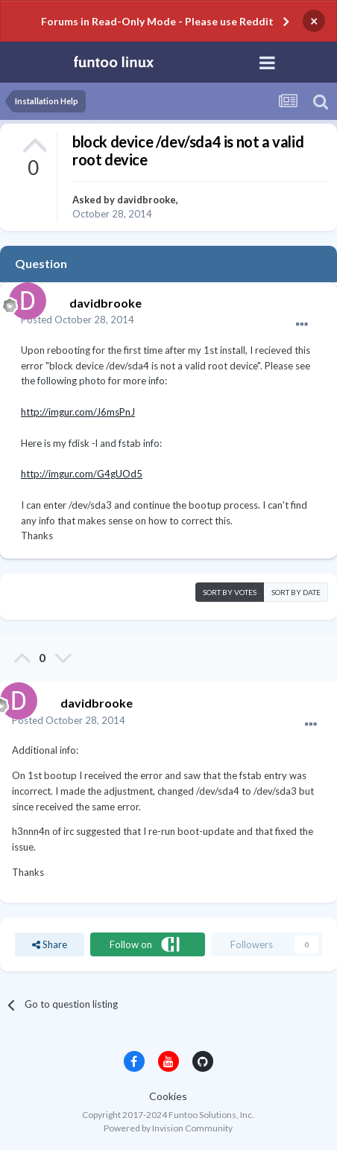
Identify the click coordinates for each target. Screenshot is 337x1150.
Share (49, 944)
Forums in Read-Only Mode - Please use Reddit (157, 21)
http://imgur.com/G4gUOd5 (81, 474)
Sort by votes (229, 592)
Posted (77, 319)
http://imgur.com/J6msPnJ (78, 412)
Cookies (168, 1096)
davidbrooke (146, 200)
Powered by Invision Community (168, 1128)
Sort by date (296, 592)
